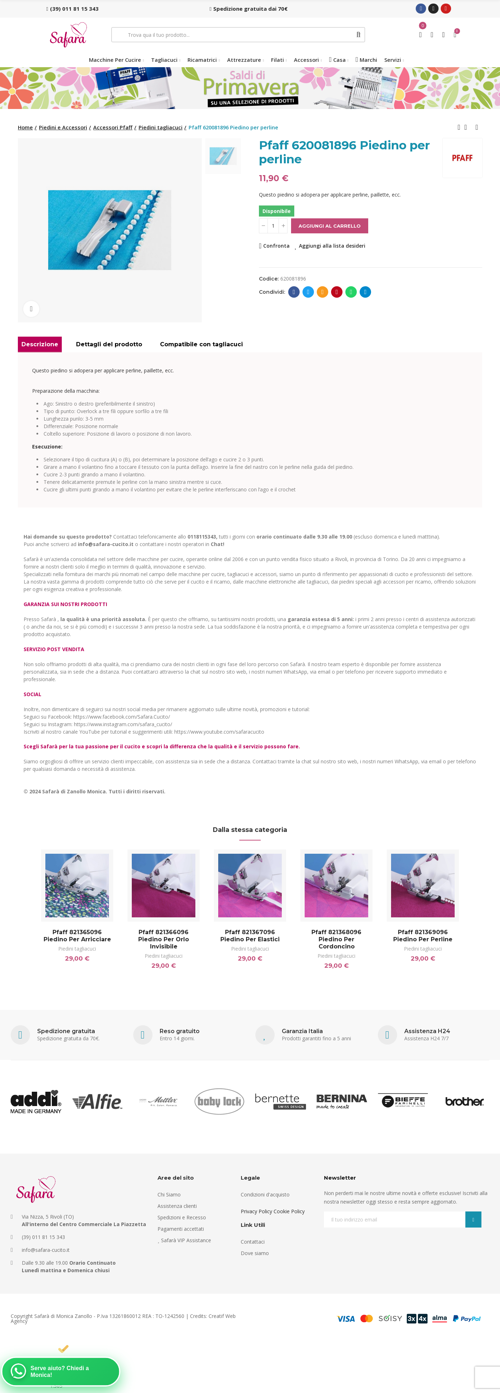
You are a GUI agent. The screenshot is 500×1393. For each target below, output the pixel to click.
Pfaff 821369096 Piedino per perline (422, 936)
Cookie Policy (289, 1211)
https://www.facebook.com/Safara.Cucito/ (121, 716)
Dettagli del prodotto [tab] (109, 344)
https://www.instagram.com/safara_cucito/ (123, 724)
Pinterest (337, 292)
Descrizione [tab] (39, 344)
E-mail (322, 292)
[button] (72, 8)
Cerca (358, 34)
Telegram (365, 292)
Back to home (467, 127)
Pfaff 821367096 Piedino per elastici (250, 936)
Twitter (308, 292)
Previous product (459, 127)
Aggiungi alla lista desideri (332, 245)
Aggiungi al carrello (330, 226)
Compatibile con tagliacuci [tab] (201, 344)
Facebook (294, 292)
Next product (476, 127)
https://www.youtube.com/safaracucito (219, 731)
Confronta (276, 245)
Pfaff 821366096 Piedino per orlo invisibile (163, 939)
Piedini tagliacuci (77, 948)
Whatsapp (351, 292)
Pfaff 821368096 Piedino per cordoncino (336, 939)
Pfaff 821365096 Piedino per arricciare (77, 936)
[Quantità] (273, 225)
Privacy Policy (256, 1211)
